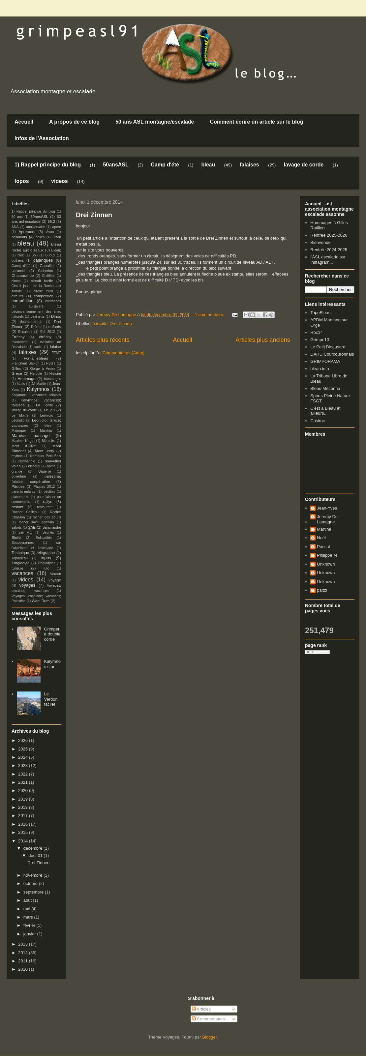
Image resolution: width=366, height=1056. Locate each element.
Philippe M (327, 555)
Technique (20, 552)
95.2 (51, 221)
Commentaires (208, 1018)
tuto (46, 568)
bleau (208, 164)
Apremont (27, 231)
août (28, 900)
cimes (16, 281)
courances (53, 301)
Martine (324, 529)
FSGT (50, 363)
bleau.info (319, 368)
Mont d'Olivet (24, 446)
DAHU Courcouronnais (332, 354)
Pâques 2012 (44, 486)
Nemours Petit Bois (45, 456)
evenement (20, 342)
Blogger (209, 1037)
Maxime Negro (23, 441)
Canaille (47, 265)
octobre (31, 883)
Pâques (18, 486)
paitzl (322, 590)
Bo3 (35, 255)
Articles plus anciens (262, 340)
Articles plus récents (103, 340)
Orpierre (44, 471)
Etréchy (18, 337)
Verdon (55, 574)
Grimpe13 (319, 339)
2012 (23, 952)
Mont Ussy (44, 451)
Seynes (48, 532)
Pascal (323, 546)
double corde (31, 322)
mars (28, 917)
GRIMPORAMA (325, 361)
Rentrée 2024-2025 (328, 249)
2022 (23, 774)
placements (20, 497)
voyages (27, 585)
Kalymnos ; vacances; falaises (36, 395)
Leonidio (46, 415)
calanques (43, 260)
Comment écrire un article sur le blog (256, 122)
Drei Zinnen (94, 215)
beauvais (19, 237)
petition (49, 491)
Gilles (16, 368)
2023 (23, 765)
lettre (47, 425)
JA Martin (38, 384)
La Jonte (44, 405)
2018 (23, 807)
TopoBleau (20, 558)
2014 (23, 840)
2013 (23, 944)
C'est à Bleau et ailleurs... (325, 411)
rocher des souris (47, 517)
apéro (56, 227)
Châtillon (48, 276)
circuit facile (42, 281)
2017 (23, 815)
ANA (15, 227)
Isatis (21, 384)
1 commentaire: (210, 314)
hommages (52, 379)
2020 (23, 790)
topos (22, 181)
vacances (22, 573)
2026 (23, 740)
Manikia (46, 430)
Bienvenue (320, 242)
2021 (23, 782)
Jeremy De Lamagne (327, 519)
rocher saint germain (36, 522)
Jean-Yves (327, 508)
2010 (23, 969)
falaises (249, 164)
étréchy (45, 337)
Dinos (56, 316)
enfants (54, 326)
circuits (100, 323)
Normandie (26, 461)
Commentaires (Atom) (123, 352)
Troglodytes (46, 563)
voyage (54, 580)
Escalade (25, 332)
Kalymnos (38, 389)
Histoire (55, 373)
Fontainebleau (36, 358)
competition (44, 296)
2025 (23, 749)
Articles (201, 1009)
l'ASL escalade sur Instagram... (328, 259)
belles (40, 237)
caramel (18, 270)
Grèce (17, 373)
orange (17, 471)
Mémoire (48, 441)
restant (17, 507)
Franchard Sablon (25, 363)
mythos (17, 456)
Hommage (26, 378)
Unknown (326, 564)
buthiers (18, 260)
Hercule (36, 373)
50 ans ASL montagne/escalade (154, 122)
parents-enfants (23, 491)
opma (51, 466)
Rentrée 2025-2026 (328, 235)
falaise (55, 346)
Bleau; (56, 250)
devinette (37, 316)
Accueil (24, 122)
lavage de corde (303, 164)
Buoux (50, 255)
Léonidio (18, 420)
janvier (30, 933)
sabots (17, 527)
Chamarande (23, 275)
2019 (23, 799)
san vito (26, 532)
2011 (23, 960)
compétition (22, 300)
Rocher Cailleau (25, 512)
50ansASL (115, 164)
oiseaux (34, 466)
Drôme (36, 327)
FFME (56, 353)
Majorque (19, 430)
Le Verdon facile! (50, 699)
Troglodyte (21, 563)
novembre (33, 875)
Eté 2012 (47, 332)
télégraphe (46, 552)
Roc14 (316, 332)
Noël (321, 537)
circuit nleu (43, 291)
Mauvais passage (31, 435)
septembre (34, 892)
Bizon (56, 237)
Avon (50, 232)
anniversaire (35, 227)
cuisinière (36, 306)
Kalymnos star (52, 664)
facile (38, 347)
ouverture (19, 476)
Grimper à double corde (52, 634)
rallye (47, 501)
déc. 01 (36, 855)
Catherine (45, 271)
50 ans (17, 217)
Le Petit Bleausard (327, 346)
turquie (17, 568)
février (30, 925)
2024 (23, 757)
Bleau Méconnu (325, 388)
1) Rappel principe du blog (48, 164)
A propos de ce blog (74, 122)
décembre (33, 848)
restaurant (44, 507)
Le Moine (20, 415)
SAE (31, 527)
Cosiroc (317, 420)
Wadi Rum (40, 601)
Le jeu (49, 410)
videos (59, 181)
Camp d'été (165, 164)
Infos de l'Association (42, 138)
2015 (23, 832)
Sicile (16, 537)
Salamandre (52, 527)
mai (27, 908)
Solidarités (44, 538)
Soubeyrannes (23, 542)
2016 (23, 824)
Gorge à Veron (42, 368)
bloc (20, 255)
